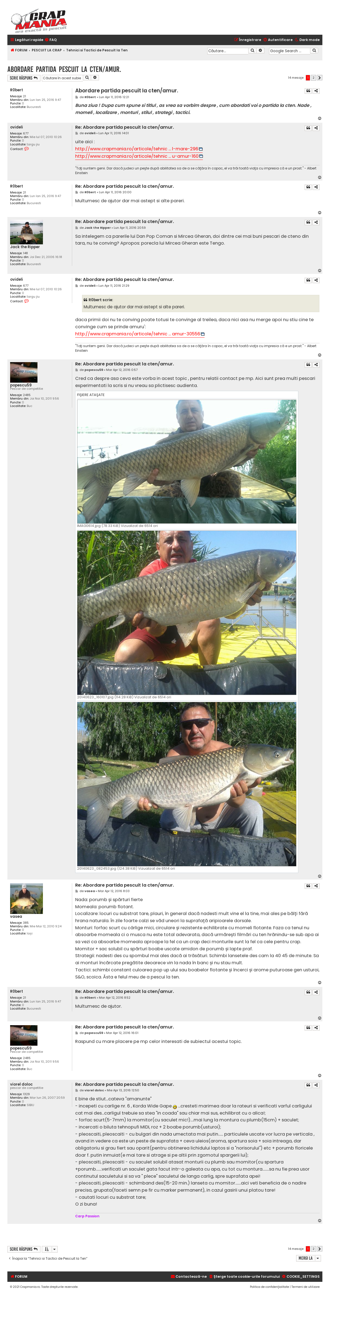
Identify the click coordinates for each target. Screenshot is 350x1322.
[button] (319, 77)
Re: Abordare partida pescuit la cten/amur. (124, 127)
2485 (27, 395)
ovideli (16, 127)
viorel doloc (21, 1084)
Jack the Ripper (25, 247)
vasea (16, 916)
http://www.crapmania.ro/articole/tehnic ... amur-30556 (137, 334)
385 (26, 923)
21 (24, 96)
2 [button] (313, 77)
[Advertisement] (239, 1235)
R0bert (16, 90)
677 (25, 133)
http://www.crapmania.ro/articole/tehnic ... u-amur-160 (137, 156)
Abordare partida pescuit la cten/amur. (64, 69)
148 (25, 253)
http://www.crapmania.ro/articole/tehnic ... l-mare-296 (136, 149)
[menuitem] (51, 40)
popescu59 (21, 385)
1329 (26, 1094)
